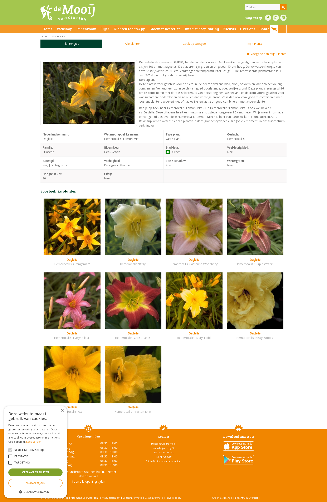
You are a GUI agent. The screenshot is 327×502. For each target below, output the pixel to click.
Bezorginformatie (132, 497)
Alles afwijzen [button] (35, 483)
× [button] (62, 410)
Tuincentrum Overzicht (246, 497)
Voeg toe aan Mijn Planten (269, 54)
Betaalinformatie (154, 497)
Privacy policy (173, 497)
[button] (35, 492)
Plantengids (71, 44)
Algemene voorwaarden (84, 497)
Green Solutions (221, 497)
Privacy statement (110, 497)
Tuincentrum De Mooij (163, 443)
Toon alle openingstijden (88, 481)
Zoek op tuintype (194, 44)
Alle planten (133, 44)
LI (283, 18)
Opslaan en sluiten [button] (35, 472)
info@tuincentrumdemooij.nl (164, 461)
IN (276, 18)
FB (268, 18)
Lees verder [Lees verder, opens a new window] (33, 442)
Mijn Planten (255, 44)
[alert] (35, 452)
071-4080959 (165, 456)
